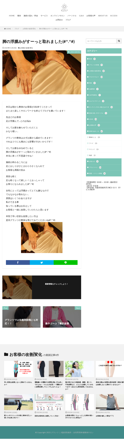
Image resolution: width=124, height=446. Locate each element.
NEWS (93, 123)
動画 (93, 59)
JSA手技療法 (96, 97)
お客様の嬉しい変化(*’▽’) (107, 418)
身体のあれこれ (97, 136)
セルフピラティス (98, 104)
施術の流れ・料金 (31, 16)
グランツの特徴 (97, 65)
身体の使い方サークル (100, 117)
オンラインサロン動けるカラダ (103, 110)
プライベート (96, 174)
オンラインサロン (57, 16)
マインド (94, 155)
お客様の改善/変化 (29, 29)
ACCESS (113, 16)
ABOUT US (102, 16)
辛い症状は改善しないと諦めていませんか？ (18, 384)
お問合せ (59, 20)
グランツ (55, 439)
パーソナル (71, 16)
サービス (44, 16)
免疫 (93, 161)
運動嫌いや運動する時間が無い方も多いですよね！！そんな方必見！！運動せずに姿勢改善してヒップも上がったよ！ (49, 386)
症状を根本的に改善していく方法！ (49, 419)
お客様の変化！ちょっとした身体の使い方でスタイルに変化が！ (79, 421)
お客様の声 (90, 16)
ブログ (68, 20)
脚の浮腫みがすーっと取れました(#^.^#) (53, 29)
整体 (19, 16)
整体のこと (95, 142)
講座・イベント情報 (99, 180)
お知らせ (94, 168)
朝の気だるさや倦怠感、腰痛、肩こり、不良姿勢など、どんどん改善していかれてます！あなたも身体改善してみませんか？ (79, 386)
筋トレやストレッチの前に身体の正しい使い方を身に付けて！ (18, 419)
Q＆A (81, 16)
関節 (93, 84)
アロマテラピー (97, 78)
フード (93, 149)
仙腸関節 (94, 91)
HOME (12, 16)
